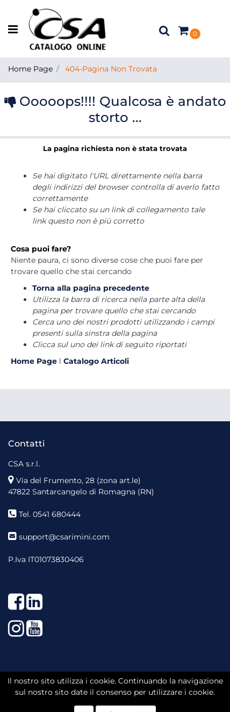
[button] (164, 30)
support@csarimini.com (64, 537)
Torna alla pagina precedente (90, 288)
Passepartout (138, 695)
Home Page (30, 69)
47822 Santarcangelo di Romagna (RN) (81, 492)
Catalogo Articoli (96, 361)
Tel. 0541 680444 (50, 514)
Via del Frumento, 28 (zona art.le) (78, 480)
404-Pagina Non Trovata (111, 69)
